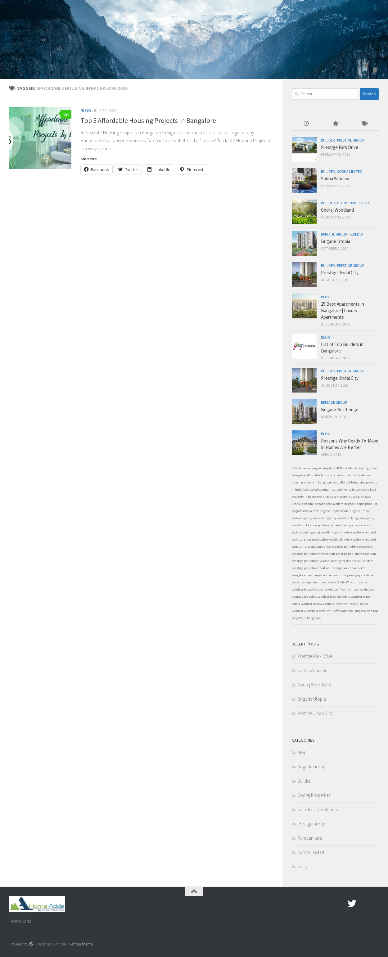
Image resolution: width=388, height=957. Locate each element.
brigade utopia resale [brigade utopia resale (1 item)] (334, 511)
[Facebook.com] (340, 903)
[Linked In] (374, 903)
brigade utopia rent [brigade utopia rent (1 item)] (305, 511)
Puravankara (309, 838)
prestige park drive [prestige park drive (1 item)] (318, 547)
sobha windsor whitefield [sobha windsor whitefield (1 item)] (341, 604)
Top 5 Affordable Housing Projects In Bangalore (148, 120)
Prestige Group (350, 140)
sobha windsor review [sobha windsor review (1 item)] (307, 604)
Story (302, 866)
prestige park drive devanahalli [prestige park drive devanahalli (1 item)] (313, 554)
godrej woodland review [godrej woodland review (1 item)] (335, 539)
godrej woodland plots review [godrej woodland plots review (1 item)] (331, 532)
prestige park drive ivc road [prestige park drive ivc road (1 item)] (310, 561)
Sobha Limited (349, 171)
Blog (86, 110)
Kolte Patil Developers (317, 809)
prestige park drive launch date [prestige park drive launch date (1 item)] (351, 561)
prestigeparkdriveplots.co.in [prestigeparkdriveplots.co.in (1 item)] (326, 575)
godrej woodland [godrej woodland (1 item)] (315, 518)
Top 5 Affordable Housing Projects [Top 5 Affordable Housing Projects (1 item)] (349, 611)
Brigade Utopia (335, 241)
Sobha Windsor (335, 179)
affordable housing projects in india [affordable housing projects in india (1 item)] (330, 475)
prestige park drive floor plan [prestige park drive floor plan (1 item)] (356, 554)
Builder (328, 140)
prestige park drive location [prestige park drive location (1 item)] (311, 568)
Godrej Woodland (337, 210)
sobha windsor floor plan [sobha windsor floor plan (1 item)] (335, 589)
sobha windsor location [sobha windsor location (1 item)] (325, 597)
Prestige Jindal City (340, 273)
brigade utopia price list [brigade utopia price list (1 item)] (360, 504)
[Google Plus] (363, 903)
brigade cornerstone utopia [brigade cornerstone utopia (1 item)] (341, 497)
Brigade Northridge (340, 409)
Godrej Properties (353, 202)
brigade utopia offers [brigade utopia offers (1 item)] (329, 504)
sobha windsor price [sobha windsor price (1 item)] (356, 597)
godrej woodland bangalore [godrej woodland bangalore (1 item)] (346, 518)
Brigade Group (334, 234)
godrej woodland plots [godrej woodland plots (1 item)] (333, 525)
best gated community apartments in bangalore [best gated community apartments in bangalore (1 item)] (336, 489)
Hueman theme (79, 944)
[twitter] (352, 903)
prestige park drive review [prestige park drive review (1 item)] (318, 582)
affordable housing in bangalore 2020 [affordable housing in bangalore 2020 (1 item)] (317, 468)
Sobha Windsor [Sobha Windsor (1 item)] (347, 582)
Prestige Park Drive (339, 147)
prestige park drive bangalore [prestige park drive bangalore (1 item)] (352, 547)
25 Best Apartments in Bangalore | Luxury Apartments (342, 310)
